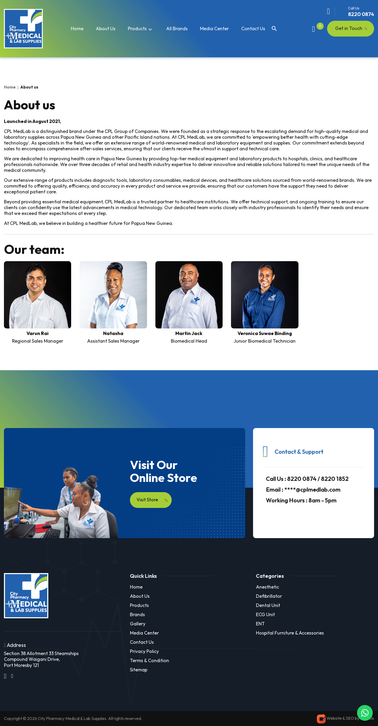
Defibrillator (269, 596)
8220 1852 (335, 478)
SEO (350, 718)
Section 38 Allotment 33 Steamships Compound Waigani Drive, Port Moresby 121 (41, 659)
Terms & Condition (149, 660)
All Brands (177, 28)
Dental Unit (268, 605)
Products (141, 28)
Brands (137, 614)
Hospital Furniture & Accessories (290, 633)
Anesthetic (267, 587)
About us (106, 28)
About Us (140, 596)
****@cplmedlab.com (303, 489)
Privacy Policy (144, 651)
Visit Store (152, 500)
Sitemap (138, 670)
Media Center (214, 28)
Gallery (137, 624)
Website (334, 718)
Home (77, 28)
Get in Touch (348, 28)
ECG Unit (265, 614)
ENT (260, 624)
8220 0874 (361, 14)
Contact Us (253, 28)
